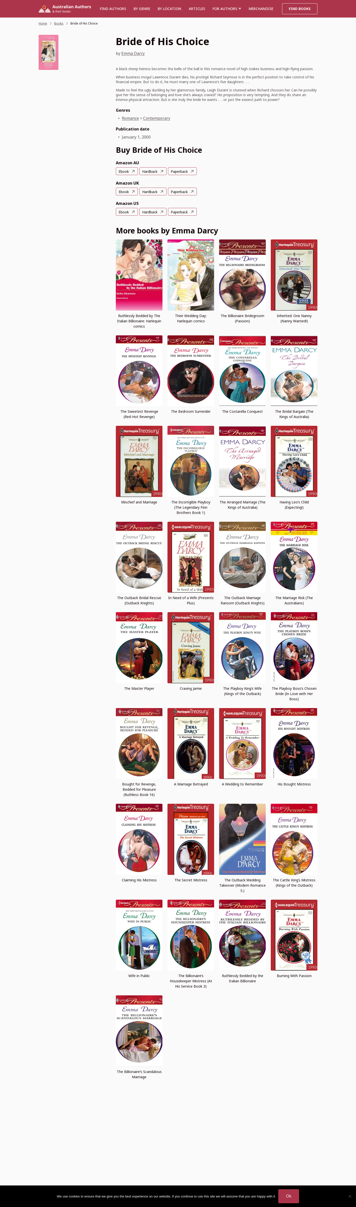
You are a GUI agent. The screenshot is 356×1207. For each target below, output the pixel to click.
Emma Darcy (133, 53)
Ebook (124, 171)
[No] (349, 1196)
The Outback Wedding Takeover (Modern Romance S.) (242, 885)
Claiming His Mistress (139, 880)
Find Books (300, 8)
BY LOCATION (169, 8)
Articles (197, 8)
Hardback (149, 171)
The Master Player (139, 688)
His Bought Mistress (294, 784)
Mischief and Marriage (139, 502)
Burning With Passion (294, 975)
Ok (288, 1196)
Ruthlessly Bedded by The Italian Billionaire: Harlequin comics (139, 321)
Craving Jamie (191, 688)
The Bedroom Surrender (191, 411)
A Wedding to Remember (242, 784)
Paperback (179, 171)
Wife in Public (139, 975)
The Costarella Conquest (242, 411)
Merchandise (261, 8)
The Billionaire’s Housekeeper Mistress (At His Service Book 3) (191, 981)
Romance (130, 118)
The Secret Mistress (190, 880)
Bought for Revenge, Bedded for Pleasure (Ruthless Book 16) (139, 789)
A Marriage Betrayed (191, 784)
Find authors (113, 8)
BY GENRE (142, 8)
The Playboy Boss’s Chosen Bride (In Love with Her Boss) (294, 693)
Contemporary (156, 118)
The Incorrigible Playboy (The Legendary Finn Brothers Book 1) (190, 507)
